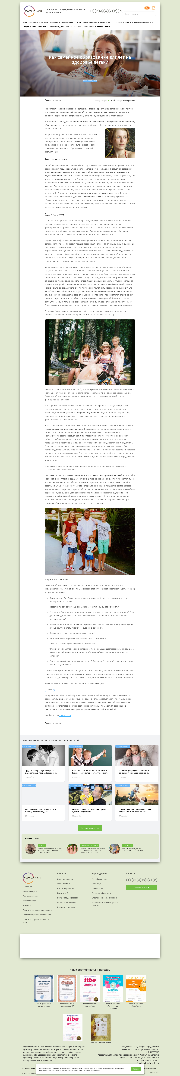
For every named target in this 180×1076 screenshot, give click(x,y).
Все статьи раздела (90, 828)
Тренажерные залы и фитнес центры (105, 903)
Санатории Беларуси (101, 893)
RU (147, 8)
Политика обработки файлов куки (36, 920)
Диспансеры (97, 888)
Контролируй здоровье (88, 22)
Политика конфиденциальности (37, 910)
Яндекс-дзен (65, 715)
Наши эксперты (30, 891)
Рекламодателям (30, 896)
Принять (136, 1069)
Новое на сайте (32, 838)
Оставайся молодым (123, 22)
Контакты (27, 905)
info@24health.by (151, 1063)
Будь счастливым (31, 22)
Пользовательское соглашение (37, 915)
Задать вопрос (141, 887)
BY (153, 8)
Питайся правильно (50, 22)
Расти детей (106, 22)
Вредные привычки (143, 22)
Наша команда (29, 901)
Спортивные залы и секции (104, 898)
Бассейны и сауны (100, 879)
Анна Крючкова (129, 101)
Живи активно (68, 22)
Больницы (96, 884)
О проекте (27, 887)
